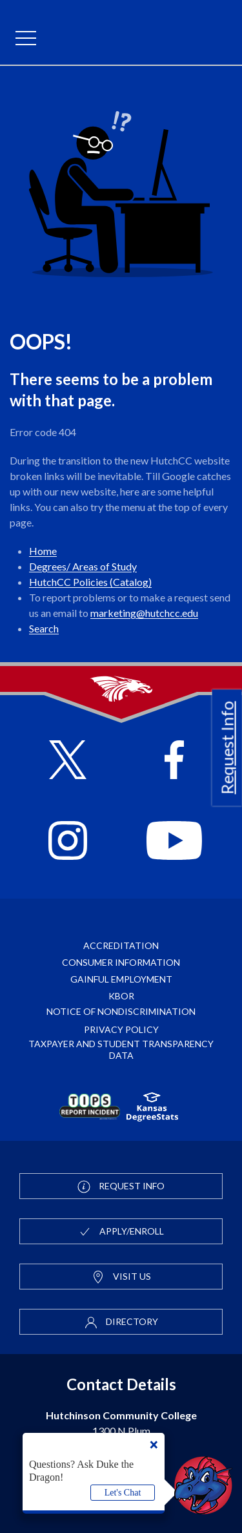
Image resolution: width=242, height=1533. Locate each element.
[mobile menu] (26, 39)
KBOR (121, 995)
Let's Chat (123, 1492)
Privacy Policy (121, 1029)
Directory (121, 1322)
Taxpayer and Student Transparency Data (121, 1049)
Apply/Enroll (121, 1231)
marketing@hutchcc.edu (144, 613)
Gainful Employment (121, 979)
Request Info (227, 748)
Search (44, 628)
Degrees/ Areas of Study (83, 566)
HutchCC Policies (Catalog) (90, 582)
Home (43, 551)
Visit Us (121, 1277)
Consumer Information (121, 962)
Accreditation (121, 945)
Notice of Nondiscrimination (121, 1011)
